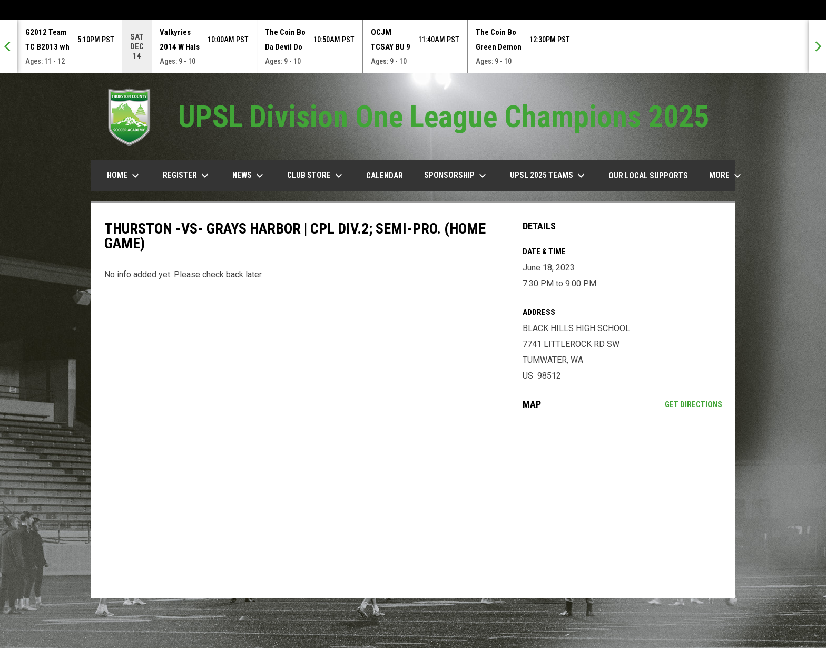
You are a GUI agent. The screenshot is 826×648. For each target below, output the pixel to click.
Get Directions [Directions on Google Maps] (693, 404)
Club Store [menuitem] (316, 175)
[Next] (817, 46)
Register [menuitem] (187, 175)
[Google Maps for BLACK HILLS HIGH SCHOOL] (622, 504)
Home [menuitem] (124, 175)
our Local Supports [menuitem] (648, 175)
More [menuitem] (726, 175)
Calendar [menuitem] (384, 175)
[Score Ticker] (413, 46)
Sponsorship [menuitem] (456, 175)
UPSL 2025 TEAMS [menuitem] (548, 175)
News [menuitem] (249, 175)
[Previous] (8, 46)
